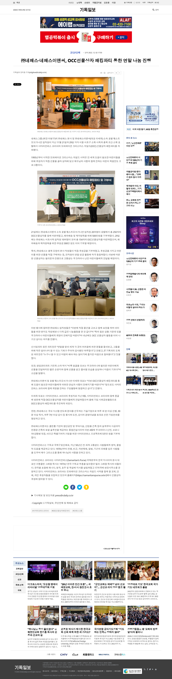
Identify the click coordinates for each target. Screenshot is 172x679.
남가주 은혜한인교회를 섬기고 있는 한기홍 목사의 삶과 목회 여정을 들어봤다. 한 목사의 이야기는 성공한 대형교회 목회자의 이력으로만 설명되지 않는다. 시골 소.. (43, 643)
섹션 (16, 2)
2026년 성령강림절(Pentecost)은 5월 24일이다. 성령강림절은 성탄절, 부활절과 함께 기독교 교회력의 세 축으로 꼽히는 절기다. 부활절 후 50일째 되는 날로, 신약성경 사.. (143, 640)
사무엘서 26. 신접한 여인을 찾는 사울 (136, 290)
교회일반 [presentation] (19, 568)
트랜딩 (70, 3)
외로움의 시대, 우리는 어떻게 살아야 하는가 (135, 306)
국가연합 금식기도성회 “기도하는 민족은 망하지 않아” (109, 630)
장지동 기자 (24, 72)
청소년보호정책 (97, 671)
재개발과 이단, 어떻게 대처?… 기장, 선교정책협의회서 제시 (134, 190)
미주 (144, 3)
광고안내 (54, 671)
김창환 (128, 280)
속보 (129, 129)
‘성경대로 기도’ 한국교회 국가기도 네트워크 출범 (143, 586)
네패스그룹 (78, 511)
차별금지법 (96, 2)
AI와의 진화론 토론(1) (135, 335)
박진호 (128, 323)
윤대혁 (79, 2)
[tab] (19, 568)
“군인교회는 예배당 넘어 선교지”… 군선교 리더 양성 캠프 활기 (110, 587)
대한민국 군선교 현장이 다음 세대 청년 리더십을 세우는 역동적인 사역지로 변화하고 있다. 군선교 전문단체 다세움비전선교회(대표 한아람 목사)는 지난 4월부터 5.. (109, 598)
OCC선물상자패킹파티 (61, 511)
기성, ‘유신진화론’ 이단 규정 (134, 144)
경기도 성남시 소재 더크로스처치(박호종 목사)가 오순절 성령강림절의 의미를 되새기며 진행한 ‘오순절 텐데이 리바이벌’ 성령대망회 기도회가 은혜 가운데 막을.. (43, 595)
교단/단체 (75, 52)
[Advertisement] (142, 87)
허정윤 (128, 338)
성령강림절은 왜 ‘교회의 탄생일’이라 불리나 (142, 630)
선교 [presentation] (19, 579)
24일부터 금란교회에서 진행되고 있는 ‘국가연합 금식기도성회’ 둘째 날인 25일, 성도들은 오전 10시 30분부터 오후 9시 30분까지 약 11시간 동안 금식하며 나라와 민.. (143, 595)
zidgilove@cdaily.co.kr (38, 72)
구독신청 (150, 3)
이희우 (128, 295)
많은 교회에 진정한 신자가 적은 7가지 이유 (133, 203)
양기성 (128, 264)
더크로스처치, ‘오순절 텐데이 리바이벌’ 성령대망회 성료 (43, 586)
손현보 (87, 2)
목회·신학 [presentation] (19, 585)
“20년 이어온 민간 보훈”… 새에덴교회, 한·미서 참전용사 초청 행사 (76, 587)
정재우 (128, 310)
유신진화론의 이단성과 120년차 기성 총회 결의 (134, 160)
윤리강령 (117, 671)
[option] (134, 363)
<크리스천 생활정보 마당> (111, 549)
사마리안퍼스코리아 (41, 511)
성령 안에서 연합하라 (135, 320)
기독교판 (129, 3)
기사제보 (72, 671)
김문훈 (106, 2)
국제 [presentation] (19, 590)
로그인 (157, 3)
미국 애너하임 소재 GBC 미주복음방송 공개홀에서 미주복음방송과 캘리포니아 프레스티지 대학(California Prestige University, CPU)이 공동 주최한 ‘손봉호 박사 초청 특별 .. (76, 641)
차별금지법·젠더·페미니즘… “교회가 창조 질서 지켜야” (133, 175)
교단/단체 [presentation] (19, 574)
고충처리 (109, 671)
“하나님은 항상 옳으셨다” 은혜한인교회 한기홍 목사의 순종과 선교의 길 (42, 632)
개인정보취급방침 (83, 671)
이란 (114, 2)
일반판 (138, 3)
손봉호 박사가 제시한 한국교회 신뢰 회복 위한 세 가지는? (75, 630)
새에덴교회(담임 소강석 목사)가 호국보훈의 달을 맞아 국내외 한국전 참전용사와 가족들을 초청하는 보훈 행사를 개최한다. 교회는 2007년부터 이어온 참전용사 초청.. (76, 598)
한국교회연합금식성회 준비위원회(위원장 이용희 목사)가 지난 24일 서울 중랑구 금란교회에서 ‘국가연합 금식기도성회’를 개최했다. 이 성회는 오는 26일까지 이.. (110, 640)
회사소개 (46, 671)
